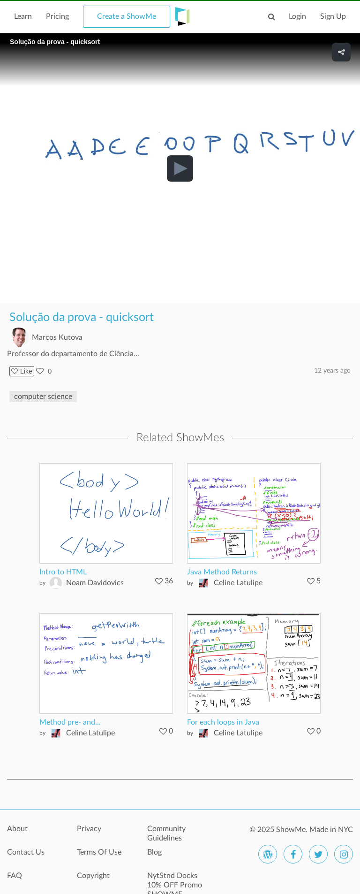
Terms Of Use (99, 852)
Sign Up (333, 16)
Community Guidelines (166, 833)
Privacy (89, 829)
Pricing (57, 16)
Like (21, 371)
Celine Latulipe (238, 583)
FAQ (14, 875)
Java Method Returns (222, 572)
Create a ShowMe (126, 16)
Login (297, 16)
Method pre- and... (70, 722)
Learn (23, 16)
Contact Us (26, 852)
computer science (43, 396)
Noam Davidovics (95, 583)
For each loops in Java (223, 722)
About (17, 829)
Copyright (93, 875)
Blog (154, 852)
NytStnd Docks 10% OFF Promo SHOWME (174, 881)
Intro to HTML (63, 572)
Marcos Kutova (57, 337)
